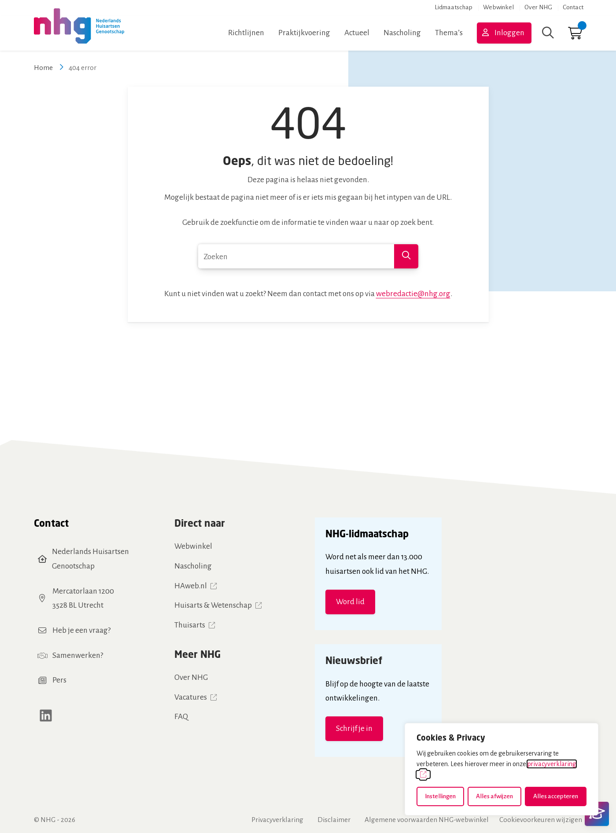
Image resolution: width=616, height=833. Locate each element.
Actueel (356, 33)
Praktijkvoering (304, 33)
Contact (573, 7)
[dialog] (501, 769)
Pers (59, 680)
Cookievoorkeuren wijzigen (540, 819)
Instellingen (440, 796)
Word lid (350, 602)
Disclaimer (333, 819)
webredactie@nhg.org (413, 294)
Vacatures (190, 697)
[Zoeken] (548, 33)
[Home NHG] (79, 33)
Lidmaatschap (453, 7)
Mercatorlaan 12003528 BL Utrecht (83, 598)
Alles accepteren (555, 796)
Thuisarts (189, 625)
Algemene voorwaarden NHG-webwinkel (427, 819)
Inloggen (509, 33)
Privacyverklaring (277, 819)
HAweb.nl (190, 586)
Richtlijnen (246, 33)
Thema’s (449, 33)
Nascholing (402, 33)
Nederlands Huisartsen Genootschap (90, 558)
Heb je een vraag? (81, 630)
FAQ (181, 716)
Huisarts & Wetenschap (213, 605)
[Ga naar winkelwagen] (575, 35)
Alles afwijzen (494, 796)
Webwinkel (498, 7)
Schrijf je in (354, 728)
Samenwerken (76, 655)
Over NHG (538, 7)
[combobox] (308, 256)
